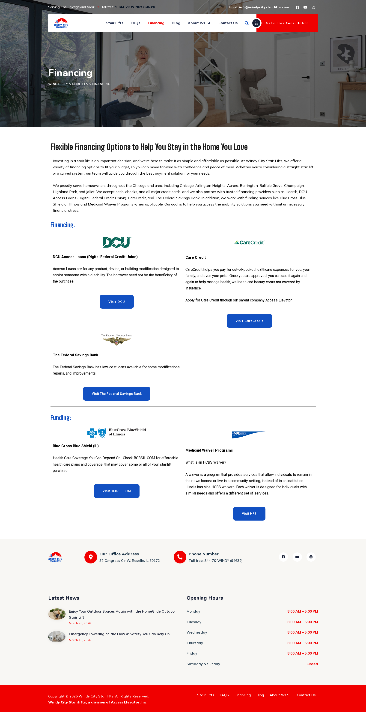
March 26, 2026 (80, 623)
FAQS (224, 695)
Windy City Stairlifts (96, 696)
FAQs (135, 23)
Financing (156, 23)
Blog (176, 23)
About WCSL (199, 23)
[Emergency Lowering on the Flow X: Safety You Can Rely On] (56, 636)
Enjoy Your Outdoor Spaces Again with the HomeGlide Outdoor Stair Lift (122, 614)
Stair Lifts (114, 23)
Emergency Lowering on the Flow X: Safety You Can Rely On (119, 634)
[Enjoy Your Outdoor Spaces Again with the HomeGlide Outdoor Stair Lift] (56, 616)
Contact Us (228, 23)
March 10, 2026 (80, 640)
